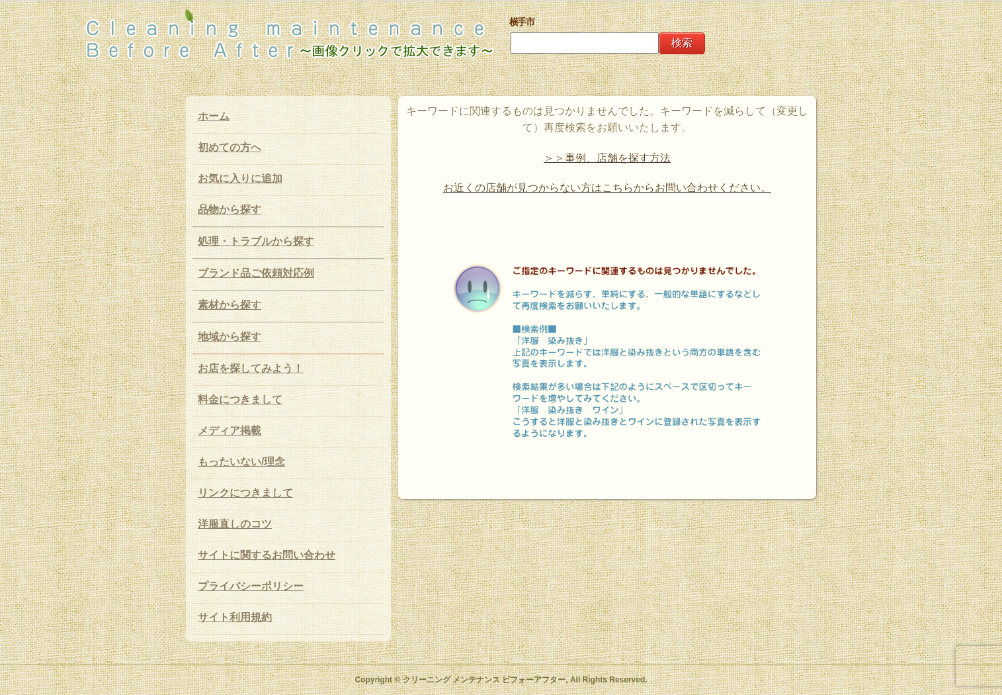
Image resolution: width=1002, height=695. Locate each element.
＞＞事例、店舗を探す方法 (607, 157)
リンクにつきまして (245, 492)
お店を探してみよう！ (251, 368)
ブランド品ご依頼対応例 (256, 273)
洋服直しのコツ (235, 524)
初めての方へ (229, 147)
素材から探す (229, 304)
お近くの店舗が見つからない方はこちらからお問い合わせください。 (607, 187)
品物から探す (229, 209)
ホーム (214, 116)
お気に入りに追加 (240, 178)
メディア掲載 (229, 430)
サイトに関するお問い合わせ (266, 555)
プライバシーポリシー (251, 586)
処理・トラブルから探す (256, 241)
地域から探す (229, 336)
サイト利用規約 (235, 617)
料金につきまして (240, 399)
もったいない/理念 (241, 461)
